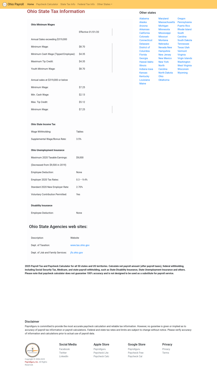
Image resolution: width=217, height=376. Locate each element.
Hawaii (143, 61)
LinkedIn (63, 356)
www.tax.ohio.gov (79, 245)
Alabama (144, 18)
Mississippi (165, 33)
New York (164, 61)
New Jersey (165, 54)
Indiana (143, 69)
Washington (184, 61)
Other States (103, 4)
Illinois (142, 65)
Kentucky (144, 76)
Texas (181, 47)
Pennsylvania (185, 22)
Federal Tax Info (86, 4)
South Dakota (185, 40)
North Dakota (166, 72)
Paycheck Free (135, 352)
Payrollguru (100, 349)
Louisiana (144, 80)
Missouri (163, 36)
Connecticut (145, 40)
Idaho (150, 61)
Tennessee (183, 43)
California (144, 33)
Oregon (181, 18)
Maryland (163, 18)
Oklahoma (164, 80)
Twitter (63, 352)
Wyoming (183, 72)
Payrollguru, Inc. (32, 362)
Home (31, 4)
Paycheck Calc (101, 356)
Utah (186, 47)
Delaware (144, 43)
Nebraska (164, 43)
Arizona (143, 25)
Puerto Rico (184, 25)
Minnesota (164, 29)
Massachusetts (167, 22)
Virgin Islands (185, 58)
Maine (142, 83)
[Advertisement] (108, 299)
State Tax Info (67, 4)
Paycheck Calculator (47, 4)
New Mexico (165, 58)
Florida (143, 54)
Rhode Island (184, 29)
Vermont (182, 51)
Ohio (161, 76)
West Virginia (185, 65)
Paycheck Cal (135, 356)
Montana (163, 40)
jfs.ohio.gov (76, 252)
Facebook (64, 349)
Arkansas (144, 29)
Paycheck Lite (101, 352)
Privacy (166, 349)
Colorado (144, 36)
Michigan (163, 25)
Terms (165, 352)
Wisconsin (183, 69)
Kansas (143, 72)
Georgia (143, 58)
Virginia (182, 54)
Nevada (163, 47)
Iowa (150, 69)
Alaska (143, 22)
